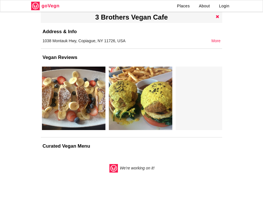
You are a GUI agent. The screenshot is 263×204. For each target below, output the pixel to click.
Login (224, 6)
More (215, 41)
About (204, 6)
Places (183, 6)
